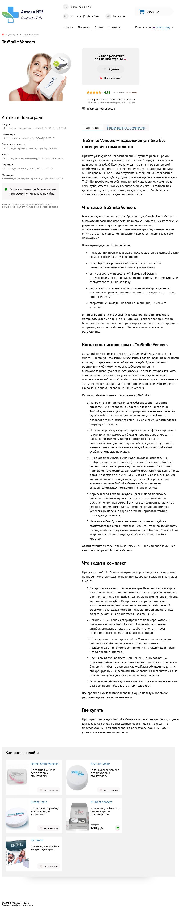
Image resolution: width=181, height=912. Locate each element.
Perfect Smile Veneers (44, 764)
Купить (111, 69)
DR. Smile (37, 840)
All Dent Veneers (101, 802)
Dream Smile (39, 802)
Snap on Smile (100, 764)
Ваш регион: (155, 27)
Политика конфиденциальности (18, 905)
